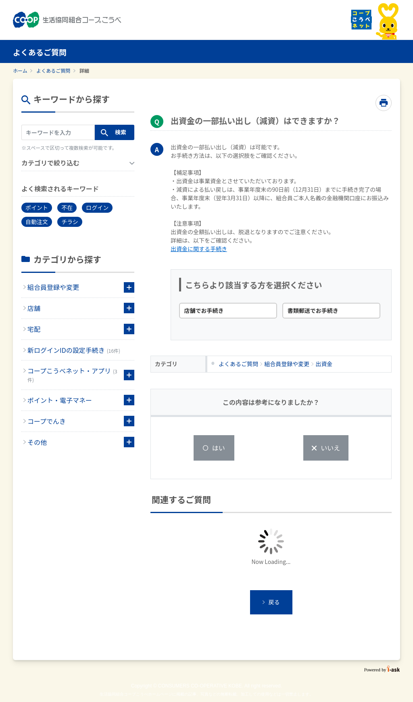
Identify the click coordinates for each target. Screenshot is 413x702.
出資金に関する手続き (199, 249)
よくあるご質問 (53, 70)
